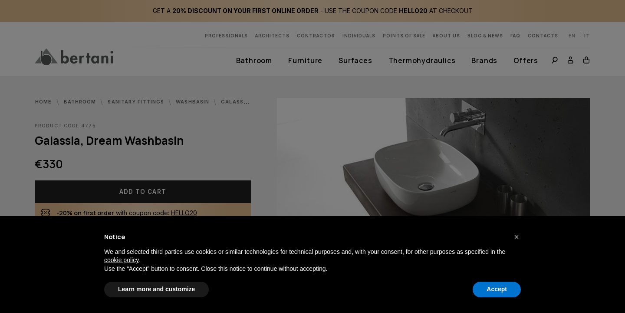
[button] (516, 237)
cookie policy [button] (121, 259)
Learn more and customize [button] (156, 289)
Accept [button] (497, 289)
